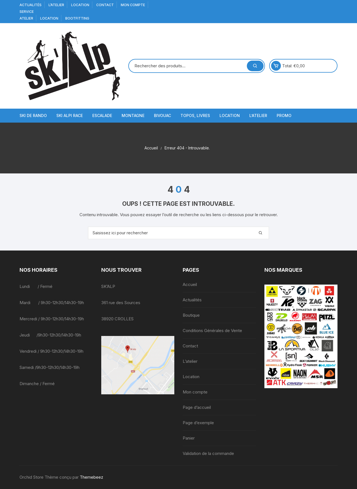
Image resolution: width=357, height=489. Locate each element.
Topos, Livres (195, 115)
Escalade (102, 115)
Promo (284, 115)
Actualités (31, 5)
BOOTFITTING (77, 18)
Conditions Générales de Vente (212, 330)
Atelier (26, 18)
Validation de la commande (208, 453)
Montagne (133, 115)
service (27, 11)
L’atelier (56, 5)
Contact (105, 5)
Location (80, 5)
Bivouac (162, 115)
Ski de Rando (33, 115)
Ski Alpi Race (69, 115)
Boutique (191, 315)
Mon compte (133, 5)
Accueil (190, 284)
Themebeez (91, 477)
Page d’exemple (198, 422)
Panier (189, 438)
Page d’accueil (197, 407)
